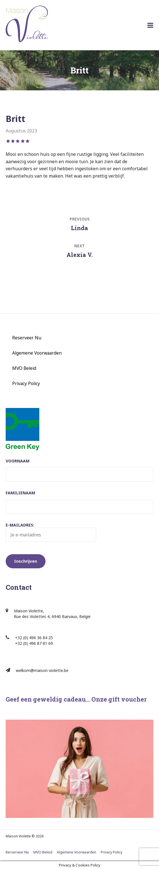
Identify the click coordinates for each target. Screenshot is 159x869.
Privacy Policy (26, 383)
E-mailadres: (51, 532)
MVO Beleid (24, 368)
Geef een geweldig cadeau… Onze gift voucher (76, 699)
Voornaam (17, 461)
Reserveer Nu (26, 338)
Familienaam (20, 492)
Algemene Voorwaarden (37, 353)
